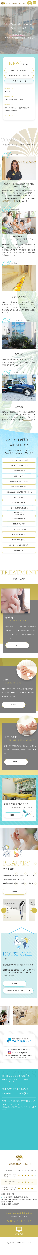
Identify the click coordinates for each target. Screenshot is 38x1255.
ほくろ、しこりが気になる (19, 465)
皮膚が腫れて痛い (19, 471)
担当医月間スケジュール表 (19, 75)
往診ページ (27, 420)
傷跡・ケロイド (19, 476)
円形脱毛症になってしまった (19, 481)
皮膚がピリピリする (19, 524)
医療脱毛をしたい (19, 551)
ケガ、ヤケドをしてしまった (19, 460)
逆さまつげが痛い (19, 497)
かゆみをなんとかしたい (19, 487)
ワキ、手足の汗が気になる (19, 508)
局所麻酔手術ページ (9, 201)
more (17, 645)
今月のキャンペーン (19, 81)
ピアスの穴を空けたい (19, 540)
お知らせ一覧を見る (19, 70)
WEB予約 (19, 1234)
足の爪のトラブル (19, 513)
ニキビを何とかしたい (19, 503)
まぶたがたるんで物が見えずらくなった (19, 492)
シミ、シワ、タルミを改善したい (19, 545)
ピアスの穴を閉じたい (19, 535)
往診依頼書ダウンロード (16, 991)
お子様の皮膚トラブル (19, 519)
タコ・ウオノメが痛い (19, 529)
